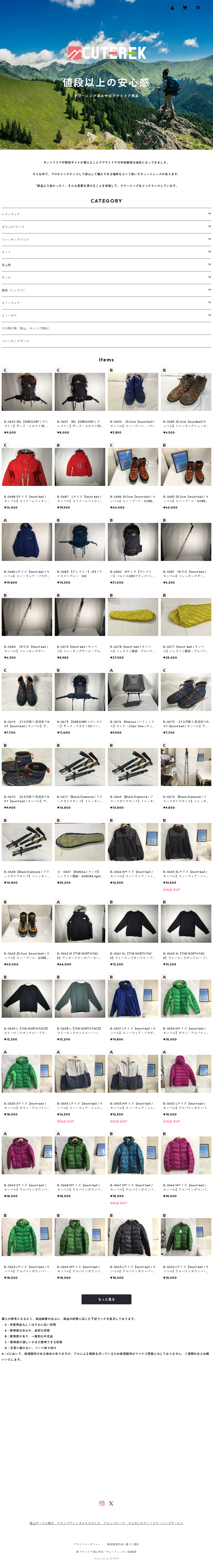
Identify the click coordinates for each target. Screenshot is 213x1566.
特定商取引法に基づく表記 (123, 1544)
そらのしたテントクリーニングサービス (155, 1523)
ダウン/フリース (13, 227)
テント (6, 252)
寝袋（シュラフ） (14, 290)
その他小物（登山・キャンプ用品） (26, 328)
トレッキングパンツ (15, 239)
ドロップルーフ (114, 1523)
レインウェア (11, 214)
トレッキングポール (15, 341)
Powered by (106, 1558)
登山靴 (6, 265)
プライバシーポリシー (87, 1544)
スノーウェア (11, 303)
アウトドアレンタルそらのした (80, 1523)
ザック (6, 278)
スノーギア (9, 316)
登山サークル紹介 (43, 1523)
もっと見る (106, 1299)
